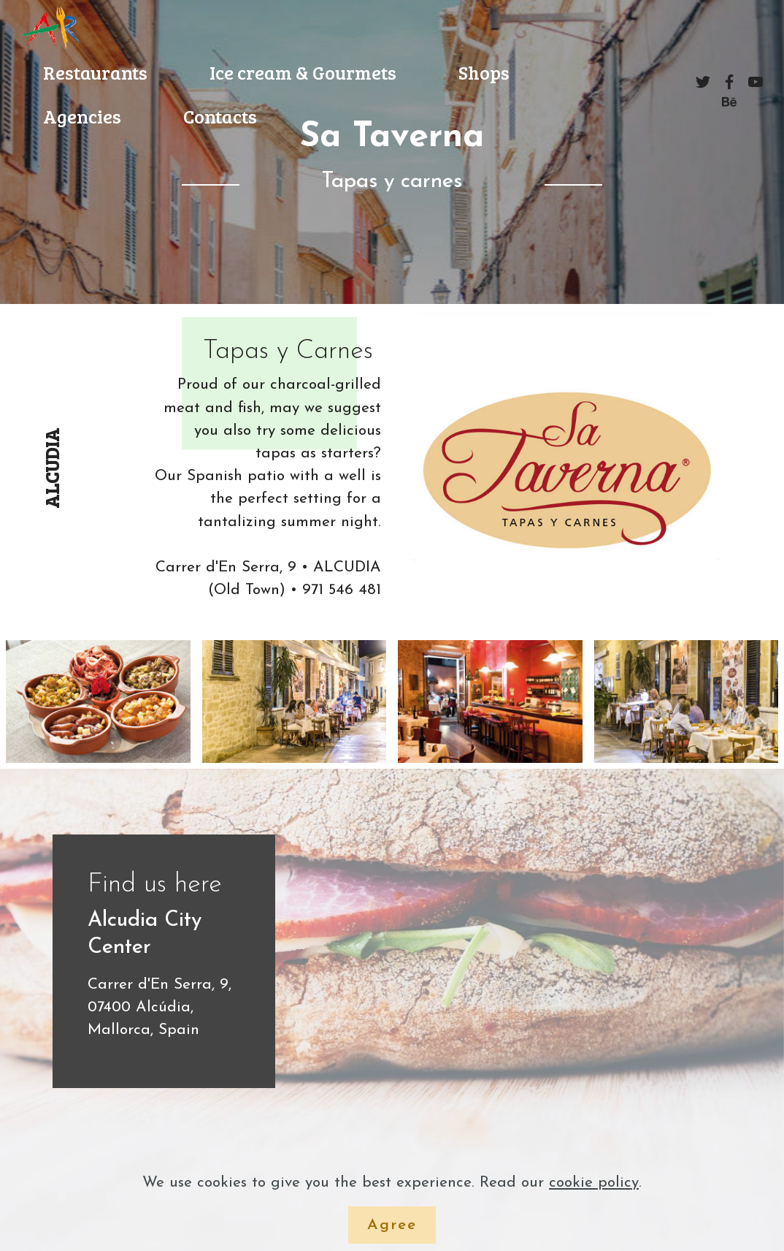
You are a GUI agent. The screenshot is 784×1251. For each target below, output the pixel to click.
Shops (484, 72)
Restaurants (95, 72)
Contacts (220, 116)
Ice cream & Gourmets (303, 72)
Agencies (82, 116)
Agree (392, 1225)
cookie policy (594, 1182)
